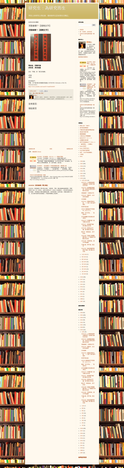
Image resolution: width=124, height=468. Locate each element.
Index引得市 (83, 146)
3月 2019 (84, 269)
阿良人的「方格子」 (85, 125)
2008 (81, 299)
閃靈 (37, 93)
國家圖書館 (83, 134)
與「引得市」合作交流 (86, 31)
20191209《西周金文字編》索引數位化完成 (87, 228)
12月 (83, 331)
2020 (81, 176)
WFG (81, 156)
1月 (83, 425)
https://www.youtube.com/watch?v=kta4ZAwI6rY (41, 86)
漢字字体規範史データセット (88, 142)
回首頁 (81, 29)
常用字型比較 (85, 206)
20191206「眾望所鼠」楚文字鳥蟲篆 (88, 241)
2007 (81, 301)
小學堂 (81, 154)
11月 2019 (84, 254)
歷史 (42, 93)
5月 (83, 415)
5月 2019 (84, 264)
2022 (81, 171)
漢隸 (39, 93)
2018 (81, 277)
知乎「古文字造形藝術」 (86, 152)
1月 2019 (84, 274)
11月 (83, 405)
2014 (81, 286)
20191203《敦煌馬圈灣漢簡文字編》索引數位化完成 (88, 250)
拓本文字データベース (86, 138)
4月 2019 (84, 266)
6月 (83, 413)
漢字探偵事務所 (84, 127)
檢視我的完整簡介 (83, 57)
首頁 (51, 148)
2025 (81, 163)
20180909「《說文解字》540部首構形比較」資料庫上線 (52, 165)
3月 (83, 420)
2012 (81, 291)
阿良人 (90, 42)
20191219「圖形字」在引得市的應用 (88, 196)
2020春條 (83, 199)
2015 (81, 284)
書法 (34, 93)
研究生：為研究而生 (47, 8)
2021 (81, 173)
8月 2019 (84, 259)
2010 (81, 296)
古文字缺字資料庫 (84, 150)
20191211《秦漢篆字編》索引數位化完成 (87, 225)
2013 (81, 289)
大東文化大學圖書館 (85, 136)
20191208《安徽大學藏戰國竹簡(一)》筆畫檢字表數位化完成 (88, 237)
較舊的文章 (70, 148)
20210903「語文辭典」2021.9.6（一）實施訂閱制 (50, 156)
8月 (83, 410)
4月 (83, 418)
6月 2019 (84, 261)
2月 (83, 423)
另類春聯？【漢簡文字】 (88, 193)
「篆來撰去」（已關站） (86, 144)
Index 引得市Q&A (84, 148)
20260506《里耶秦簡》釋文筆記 (38, 185)
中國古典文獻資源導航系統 (87, 130)
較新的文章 (32, 148)
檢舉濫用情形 (82, 457)
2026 (81, 161)
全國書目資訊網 (84, 140)
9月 (83, 408)
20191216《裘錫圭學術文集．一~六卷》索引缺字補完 (88, 203)
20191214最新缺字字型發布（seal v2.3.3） (88, 209)
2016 (81, 282)
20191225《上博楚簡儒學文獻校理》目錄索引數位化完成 (88, 184)
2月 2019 (84, 271)
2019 (81, 178)
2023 (81, 168)
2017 (81, 279)
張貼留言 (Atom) (36, 151)
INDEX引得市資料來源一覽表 (38, 175)
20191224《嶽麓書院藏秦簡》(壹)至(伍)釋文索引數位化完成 (88, 189)
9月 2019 (84, 257)
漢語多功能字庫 (84, 132)
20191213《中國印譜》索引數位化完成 (88, 221)
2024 (81, 166)
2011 (81, 294)
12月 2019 (84, 180)
